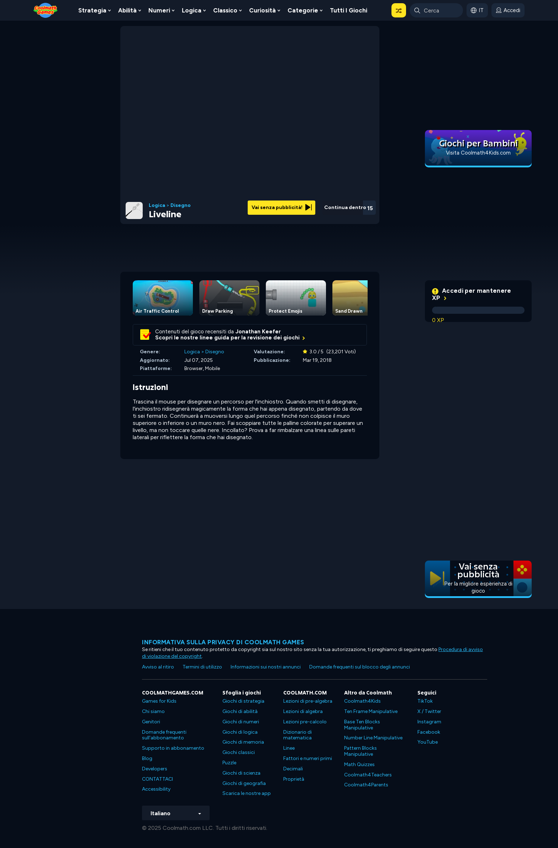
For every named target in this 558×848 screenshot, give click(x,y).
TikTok (425, 701)
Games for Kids (159, 701)
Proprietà (293, 779)
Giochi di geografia (244, 783)
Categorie (303, 10)
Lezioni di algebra (303, 711)
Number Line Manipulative (373, 738)
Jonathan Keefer (258, 331)
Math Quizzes (359, 764)
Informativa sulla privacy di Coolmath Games (223, 642)
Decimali (293, 769)
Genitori (151, 722)
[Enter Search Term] (436, 10)
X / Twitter (429, 711)
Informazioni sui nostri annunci (266, 667)
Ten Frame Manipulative (371, 711)
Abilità (127, 10)
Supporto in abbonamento (173, 748)
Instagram (429, 722)
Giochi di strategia (243, 701)
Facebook (428, 732)
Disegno (180, 205)
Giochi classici (238, 752)
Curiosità (262, 10)
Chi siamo (153, 711)
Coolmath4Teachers (368, 775)
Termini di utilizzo (202, 667)
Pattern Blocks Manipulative (360, 751)
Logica (191, 10)
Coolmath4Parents (366, 785)
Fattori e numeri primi (307, 758)
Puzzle (229, 763)
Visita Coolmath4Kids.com (478, 153)
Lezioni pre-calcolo (305, 722)
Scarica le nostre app (246, 793)
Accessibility (156, 789)
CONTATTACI (157, 779)
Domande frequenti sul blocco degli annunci (359, 667)
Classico (225, 10)
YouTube (427, 742)
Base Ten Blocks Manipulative (362, 725)
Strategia (92, 10)
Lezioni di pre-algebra (307, 701)
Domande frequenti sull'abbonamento (164, 735)
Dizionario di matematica (297, 735)
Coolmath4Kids (362, 701)
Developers (154, 769)
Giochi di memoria (243, 742)
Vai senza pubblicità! (282, 207)
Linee (289, 748)
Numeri (159, 10)
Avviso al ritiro (158, 667)
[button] (398, 10)
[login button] (508, 10)
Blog (147, 758)
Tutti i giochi (348, 10)
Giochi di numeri (240, 722)
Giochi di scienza (241, 773)
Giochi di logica (240, 732)
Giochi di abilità (240, 711)
